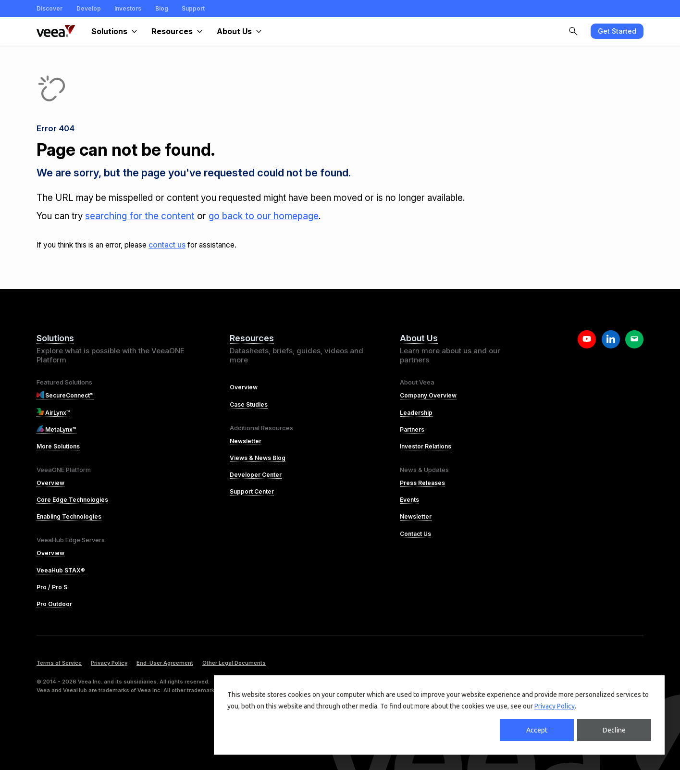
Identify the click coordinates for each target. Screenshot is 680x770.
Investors (127, 8)
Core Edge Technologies (72, 499)
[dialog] (439, 715)
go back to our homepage (264, 216)
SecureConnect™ (65, 395)
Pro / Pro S (52, 587)
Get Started (617, 31)
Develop (88, 8)
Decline (614, 730)
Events (409, 499)
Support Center (252, 491)
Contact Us (415, 533)
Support (193, 8)
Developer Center (256, 474)
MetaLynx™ (56, 429)
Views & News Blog (257, 457)
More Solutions (58, 446)
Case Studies (249, 404)
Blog (161, 8)
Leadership (416, 412)
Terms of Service (59, 662)
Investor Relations (425, 446)
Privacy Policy (554, 706)
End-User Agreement (164, 662)
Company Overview (428, 395)
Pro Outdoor (54, 604)
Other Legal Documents (234, 662)
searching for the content (140, 216)
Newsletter (245, 441)
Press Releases (422, 482)
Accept (536, 730)
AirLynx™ (53, 412)
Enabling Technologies (69, 516)
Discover (49, 8)
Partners (412, 429)
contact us (166, 244)
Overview (50, 482)
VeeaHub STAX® (61, 570)
